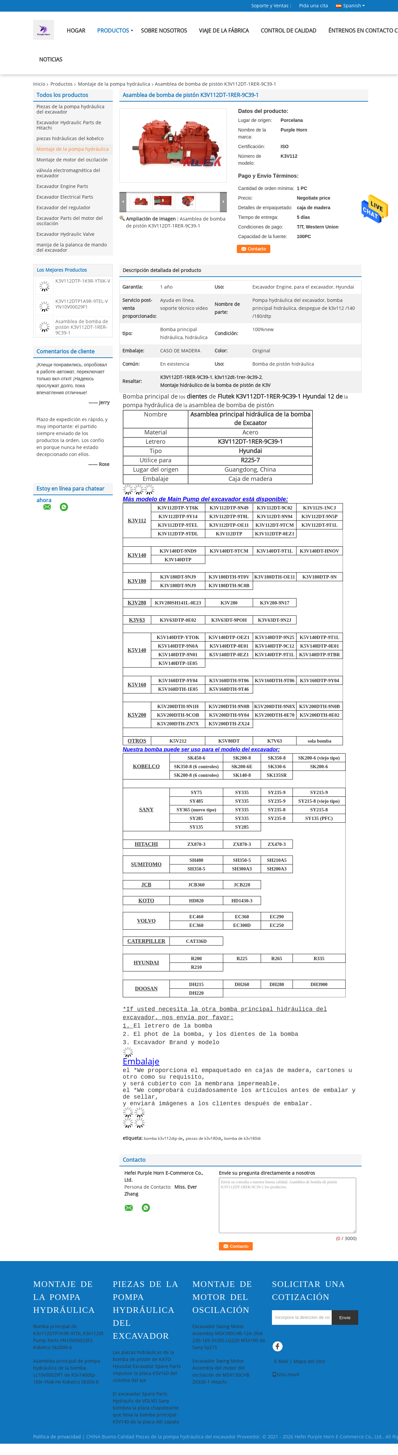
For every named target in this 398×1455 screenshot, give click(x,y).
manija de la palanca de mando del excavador (71, 247)
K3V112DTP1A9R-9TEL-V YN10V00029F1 (81, 304)
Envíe (345, 1328)
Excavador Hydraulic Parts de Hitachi (68, 125)
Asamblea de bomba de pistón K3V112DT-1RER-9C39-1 (81, 327)
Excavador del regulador (63, 208)
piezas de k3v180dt (203, 1149)
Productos (113, 31)
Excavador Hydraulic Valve (65, 234)
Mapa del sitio (309, 1373)
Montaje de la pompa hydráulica (114, 84)
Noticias (50, 59)
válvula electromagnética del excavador (68, 173)
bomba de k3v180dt (242, 1149)
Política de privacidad (57, 1448)
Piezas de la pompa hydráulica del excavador (70, 109)
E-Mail (281, 1373)
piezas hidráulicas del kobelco (69, 138)
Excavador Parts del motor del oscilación (69, 221)
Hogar (76, 31)
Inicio (39, 84)
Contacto (257, 249)
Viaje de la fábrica (224, 31)
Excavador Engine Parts (62, 186)
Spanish (354, 5)
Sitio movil (285, 1386)
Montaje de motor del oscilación (72, 160)
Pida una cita (313, 6)
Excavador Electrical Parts (64, 197)
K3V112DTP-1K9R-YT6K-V (82, 281)
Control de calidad (288, 31)
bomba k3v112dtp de (163, 1149)
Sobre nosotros (164, 31)
